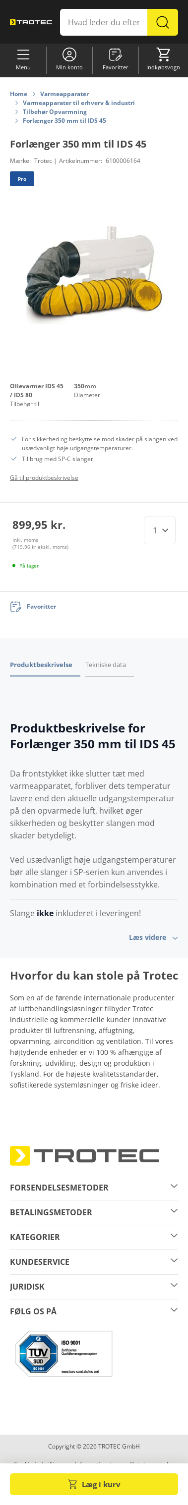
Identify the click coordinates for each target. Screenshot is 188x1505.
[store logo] (31, 22)
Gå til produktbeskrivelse (44, 477)
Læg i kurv (94, 1484)
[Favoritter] (33, 607)
